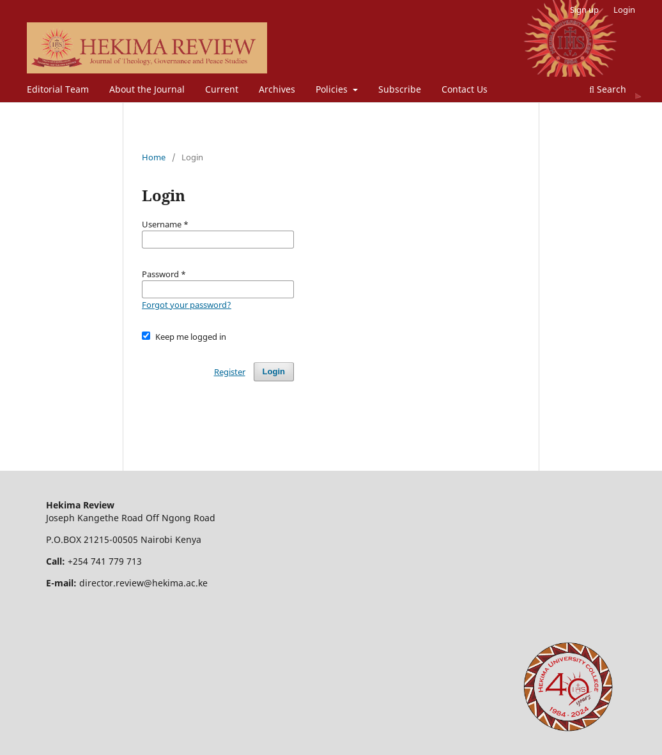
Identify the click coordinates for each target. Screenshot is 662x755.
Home (154, 157)
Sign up (584, 9)
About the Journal (147, 89)
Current (221, 89)
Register (229, 372)
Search (607, 89)
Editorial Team (58, 89)
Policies (333, 89)
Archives (277, 89)
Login (624, 9)
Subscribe (399, 89)
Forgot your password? (186, 304)
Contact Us (465, 89)
